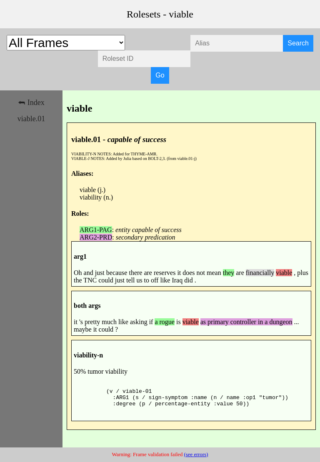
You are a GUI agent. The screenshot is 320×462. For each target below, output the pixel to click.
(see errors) (196, 454)
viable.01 (31, 119)
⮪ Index (31, 102)
